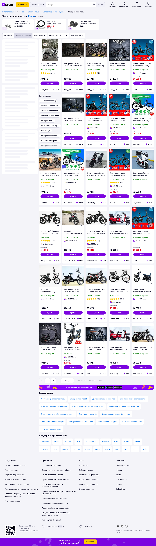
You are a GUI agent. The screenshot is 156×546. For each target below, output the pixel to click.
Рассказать (90, 542)
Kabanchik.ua (121, 479)
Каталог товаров (9, 12)
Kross (116, 441)
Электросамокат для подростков (133, 399)
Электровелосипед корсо (51, 429)
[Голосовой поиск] (94, 4)
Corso (21, 12)
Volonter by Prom (123, 465)
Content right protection (88, 484)
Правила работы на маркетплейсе (55, 508)
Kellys (145, 449)
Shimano (44, 449)
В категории (38, 4)
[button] (50, 83)
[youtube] (117, 526)
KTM (116, 449)
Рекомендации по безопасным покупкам (21, 489)
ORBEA (65, 449)
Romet (87, 449)
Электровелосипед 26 (88, 414)
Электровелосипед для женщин (54, 406)
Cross (126, 449)
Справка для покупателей (15, 465)
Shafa (118, 475)
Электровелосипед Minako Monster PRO (88, 406)
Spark (135, 449)
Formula (105, 441)
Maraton (76, 449)
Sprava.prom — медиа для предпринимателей (52, 485)
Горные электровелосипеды (52, 421)
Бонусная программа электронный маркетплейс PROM (56, 514)
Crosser (57, 441)
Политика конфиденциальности (55, 503)
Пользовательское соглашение (54, 498)
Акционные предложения (15, 475)
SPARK (137, 441)
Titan (78, 441)
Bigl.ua (119, 470)
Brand (97, 449)
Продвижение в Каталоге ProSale (55, 479)
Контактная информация (89, 475)
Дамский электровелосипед (104, 399)
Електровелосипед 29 (78, 399)
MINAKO (126, 441)
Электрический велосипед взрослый (124, 406)
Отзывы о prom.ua (86, 489)
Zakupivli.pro (121, 489)
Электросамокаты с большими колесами (57, 414)
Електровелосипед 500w (132, 421)
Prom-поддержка (11, 470)
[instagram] (126, 526)
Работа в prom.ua (86, 470)
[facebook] (122, 526)
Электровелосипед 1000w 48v (81, 421)
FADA (55, 449)
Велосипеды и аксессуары (53, 12)
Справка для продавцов (51, 465)
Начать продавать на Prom (52, 475)
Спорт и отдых (33, 12)
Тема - (51, 526)
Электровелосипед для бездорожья (116, 414)
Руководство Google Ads (51, 520)
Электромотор (91, 441)
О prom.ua (83, 465)
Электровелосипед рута (107, 421)
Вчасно (119, 484)
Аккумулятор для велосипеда (53, 399)
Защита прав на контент (89, 479)
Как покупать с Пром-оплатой (17, 484)
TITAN (107, 449)
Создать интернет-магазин (52, 470)
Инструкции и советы (13, 501)
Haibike (68, 441)
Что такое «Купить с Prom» (15, 479)
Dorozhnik (45, 441)
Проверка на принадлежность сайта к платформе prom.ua (20, 495)
